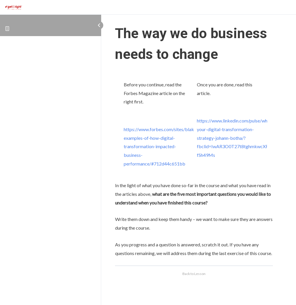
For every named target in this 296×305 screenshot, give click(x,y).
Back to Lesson (194, 273)
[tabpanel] (194, 164)
